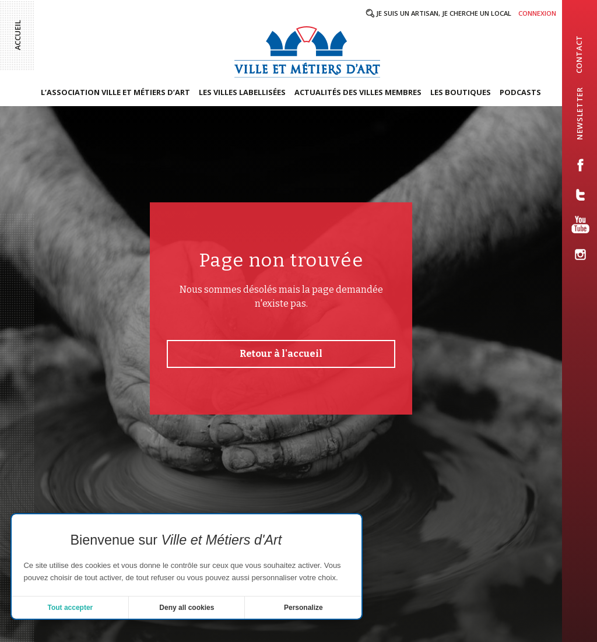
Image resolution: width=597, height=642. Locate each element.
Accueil (17, 35)
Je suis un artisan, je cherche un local (443, 13)
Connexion (537, 13)
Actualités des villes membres (358, 92)
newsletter (579, 113)
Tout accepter (70, 608)
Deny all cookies (186, 608)
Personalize (303, 608)
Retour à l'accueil (281, 353)
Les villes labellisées (242, 92)
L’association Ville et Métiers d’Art (115, 92)
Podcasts (520, 92)
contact (579, 54)
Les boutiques (460, 92)
